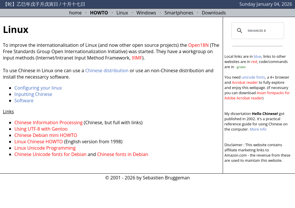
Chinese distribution (106, 70)
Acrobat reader (245, 82)
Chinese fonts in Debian (122, 154)
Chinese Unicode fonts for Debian (50, 154)
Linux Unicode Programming (44, 148)
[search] (257, 30)
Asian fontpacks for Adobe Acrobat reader (257, 95)
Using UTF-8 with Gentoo (41, 129)
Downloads (214, 13)
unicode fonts (253, 77)
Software (23, 100)
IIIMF (137, 58)
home (75, 13)
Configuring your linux (38, 88)
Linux (122, 13)
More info (258, 129)
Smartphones (178, 13)
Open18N (198, 45)
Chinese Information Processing (48, 122)
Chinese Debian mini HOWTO (45, 135)
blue (257, 56)
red (254, 61)
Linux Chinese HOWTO (38, 141)
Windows (146, 13)
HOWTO (99, 13)
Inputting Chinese (33, 94)
